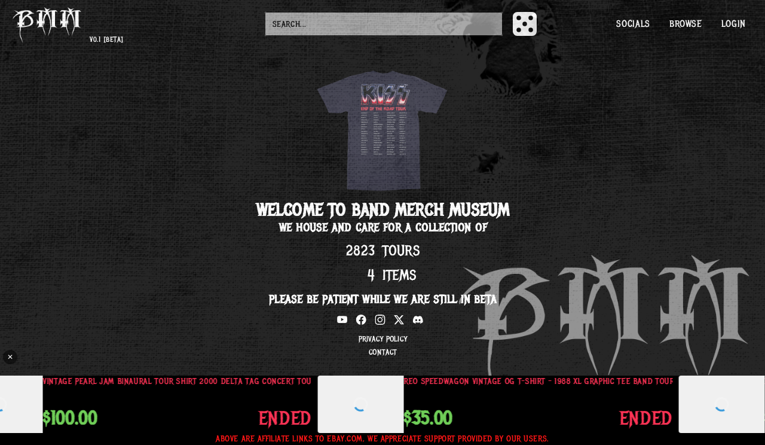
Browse (685, 24)
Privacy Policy (382, 339)
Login (733, 24)
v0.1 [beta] (106, 39)
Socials (633, 24)
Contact (382, 352)
